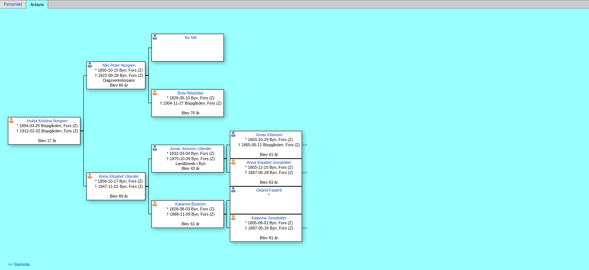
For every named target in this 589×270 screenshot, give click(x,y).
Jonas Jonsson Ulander (190, 148)
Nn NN (190, 37)
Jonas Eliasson (268, 134)
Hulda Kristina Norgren (47, 120)
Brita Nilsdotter (190, 93)
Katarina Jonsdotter (269, 218)
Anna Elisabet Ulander (119, 176)
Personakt (13, 4)
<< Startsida (18, 264)
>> (304, 144)
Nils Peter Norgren (119, 65)
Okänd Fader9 (269, 190)
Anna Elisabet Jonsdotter (269, 162)
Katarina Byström (190, 204)
